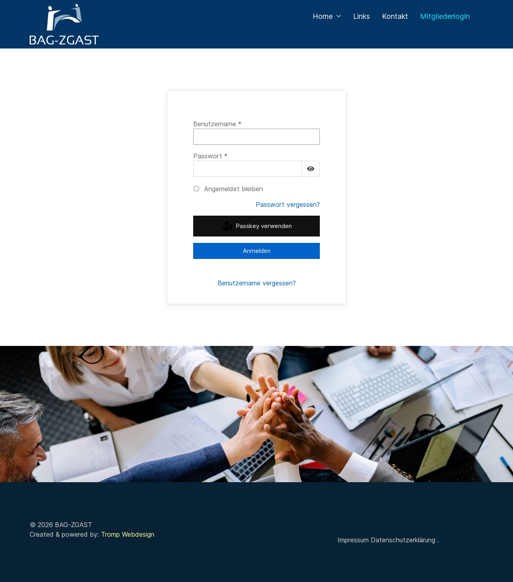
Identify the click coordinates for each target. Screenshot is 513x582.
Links (361, 16)
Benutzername (217, 124)
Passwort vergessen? (288, 204)
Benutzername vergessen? (257, 283)
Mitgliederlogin (445, 16)
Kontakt (395, 16)
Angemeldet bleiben (233, 189)
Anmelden (257, 251)
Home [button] (327, 16)
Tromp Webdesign (127, 534)
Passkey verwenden (256, 226)
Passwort (210, 156)
